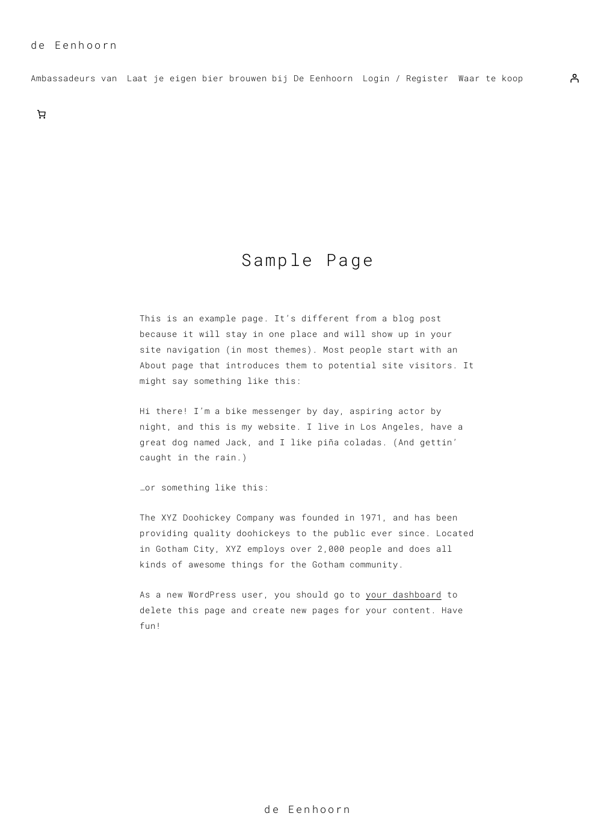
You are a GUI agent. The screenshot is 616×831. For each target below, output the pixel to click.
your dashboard (403, 594)
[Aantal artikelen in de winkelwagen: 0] (41, 114)
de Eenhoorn (74, 45)
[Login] (574, 77)
